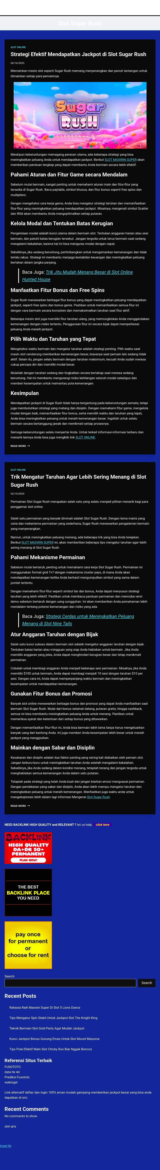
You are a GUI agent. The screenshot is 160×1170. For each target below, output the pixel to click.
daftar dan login (36, 1092)
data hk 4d (12, 1072)
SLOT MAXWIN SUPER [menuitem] (121, 160)
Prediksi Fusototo (17, 1077)
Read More (20, 445)
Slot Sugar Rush (98, 797)
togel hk (5, 1146)
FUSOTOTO (13, 1067)
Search (9, 976)
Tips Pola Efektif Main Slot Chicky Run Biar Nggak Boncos (50, 1049)
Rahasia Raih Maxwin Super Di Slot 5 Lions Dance (44, 1007)
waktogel (11, 1082)
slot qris (10, 1126)
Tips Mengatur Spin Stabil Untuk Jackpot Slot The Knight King (53, 1018)
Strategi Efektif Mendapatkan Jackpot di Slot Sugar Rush (78, 54)
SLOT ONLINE (18, 47)
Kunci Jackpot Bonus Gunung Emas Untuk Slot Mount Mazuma (54, 1039)
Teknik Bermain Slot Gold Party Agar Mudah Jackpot (46, 1028)
